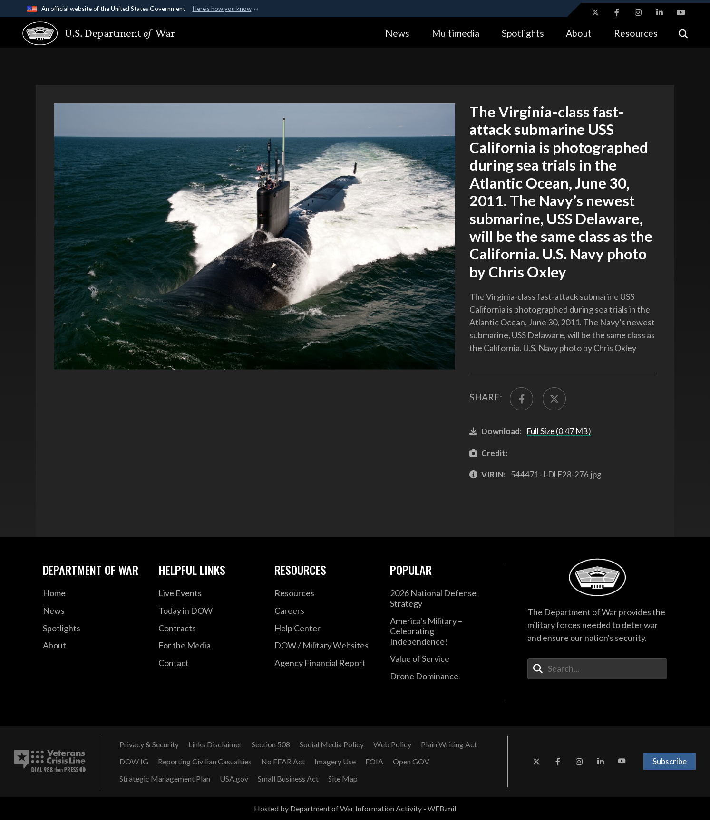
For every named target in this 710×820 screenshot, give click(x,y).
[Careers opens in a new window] (325, 611)
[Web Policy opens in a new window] (392, 744)
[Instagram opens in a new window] (638, 12)
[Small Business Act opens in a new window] (288, 778)
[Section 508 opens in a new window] (271, 744)
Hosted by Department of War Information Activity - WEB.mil (355, 808)
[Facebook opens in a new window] (617, 12)
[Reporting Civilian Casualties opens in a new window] (204, 761)
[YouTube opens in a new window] (681, 12)
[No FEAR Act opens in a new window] (283, 761)
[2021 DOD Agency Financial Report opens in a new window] (325, 663)
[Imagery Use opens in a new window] (335, 761)
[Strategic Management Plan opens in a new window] (165, 778)
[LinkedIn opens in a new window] (659, 12)
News (397, 33)
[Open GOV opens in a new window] (411, 761)
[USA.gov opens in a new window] (234, 778)
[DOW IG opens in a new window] (134, 761)
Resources (636, 33)
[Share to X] (554, 398)
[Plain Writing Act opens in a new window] (449, 744)
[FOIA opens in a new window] (374, 761)
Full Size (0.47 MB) (559, 431)
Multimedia (455, 33)
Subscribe (669, 761)
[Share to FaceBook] (521, 398)
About (579, 33)
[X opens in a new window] (595, 12)
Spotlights (523, 33)
